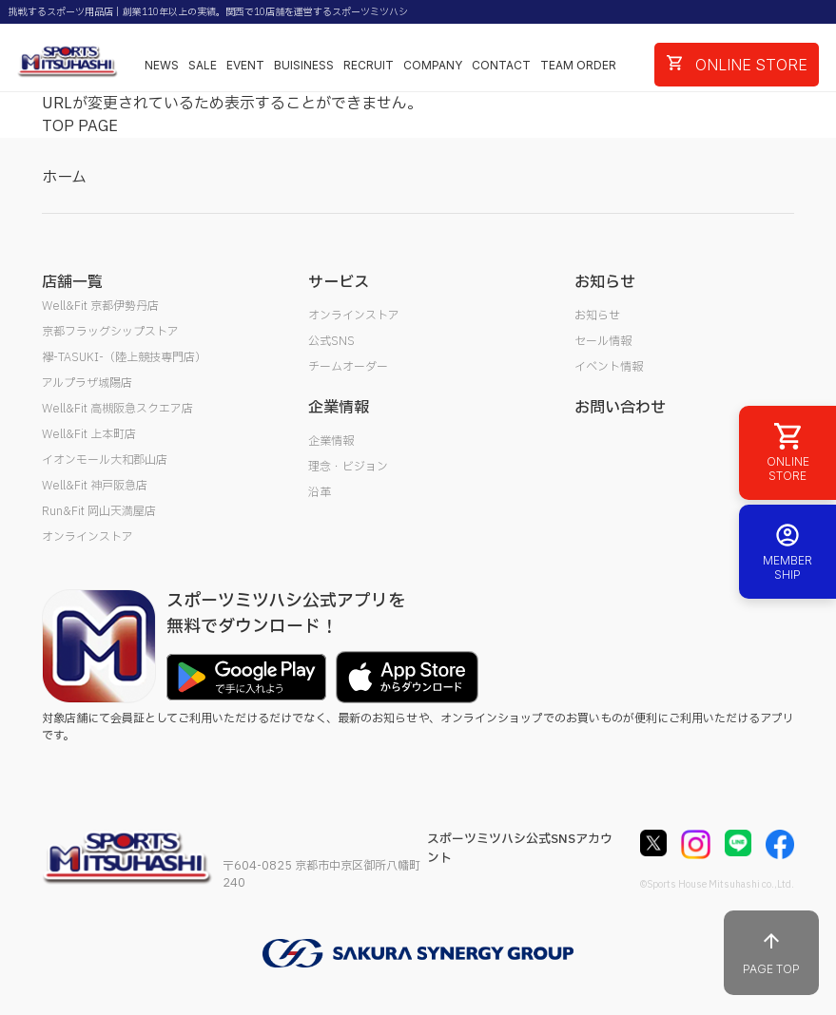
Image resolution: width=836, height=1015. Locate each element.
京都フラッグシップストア (110, 331)
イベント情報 (608, 366)
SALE (202, 65)
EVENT (245, 65)
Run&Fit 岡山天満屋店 (99, 511)
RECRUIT (368, 65)
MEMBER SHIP (787, 552)
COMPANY (432, 65)
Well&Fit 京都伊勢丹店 (100, 306)
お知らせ (597, 315)
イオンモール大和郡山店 (104, 460)
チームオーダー (348, 366)
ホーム (64, 177)
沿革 (319, 492)
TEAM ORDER (578, 65)
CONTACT (501, 65)
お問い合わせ (620, 407)
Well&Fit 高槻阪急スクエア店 (117, 408)
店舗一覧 (72, 282)
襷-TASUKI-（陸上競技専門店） (124, 357)
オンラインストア (87, 537)
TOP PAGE (80, 126)
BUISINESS (304, 65)
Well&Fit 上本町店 (89, 434)
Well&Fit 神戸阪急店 (94, 485)
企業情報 (331, 441)
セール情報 (603, 341)
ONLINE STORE (737, 64)
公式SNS (331, 341)
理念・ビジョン (348, 466)
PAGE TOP (771, 952)
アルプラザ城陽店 (87, 383)
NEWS (162, 65)
